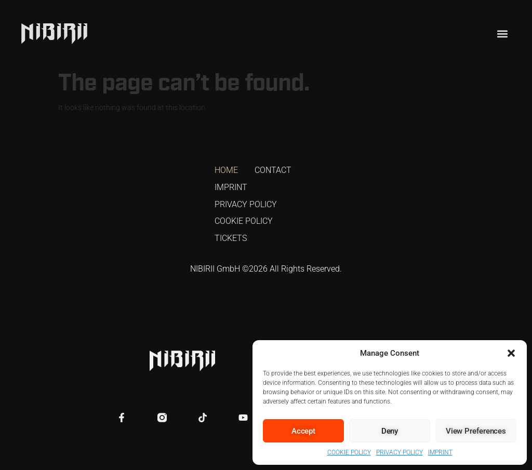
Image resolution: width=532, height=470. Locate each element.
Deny (389, 431)
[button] (511, 353)
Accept (303, 431)
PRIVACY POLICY (399, 452)
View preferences (476, 431)
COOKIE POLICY (349, 452)
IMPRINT (440, 452)
